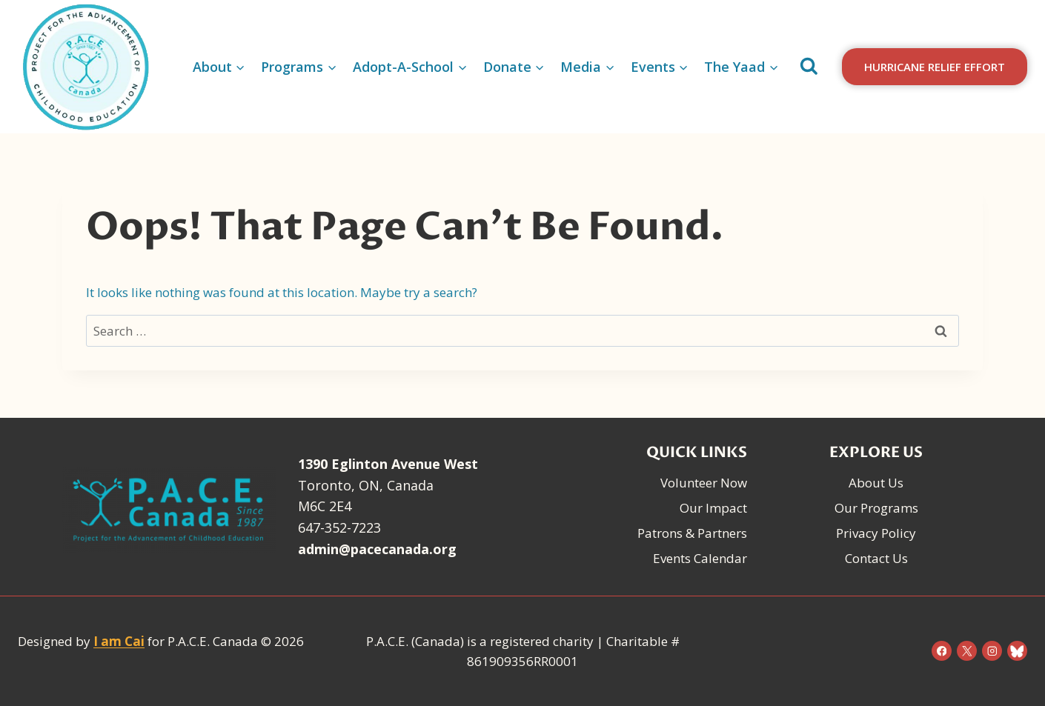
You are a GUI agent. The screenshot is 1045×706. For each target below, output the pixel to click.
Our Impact (713, 507)
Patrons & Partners (692, 533)
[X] (967, 651)
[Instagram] (992, 651)
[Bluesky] (1017, 651)
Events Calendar (700, 558)
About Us (876, 482)
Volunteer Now (703, 482)
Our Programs (876, 507)
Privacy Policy (876, 533)
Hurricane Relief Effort (934, 66)
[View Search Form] (808, 66)
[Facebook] (942, 651)
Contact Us (876, 558)
